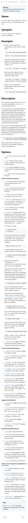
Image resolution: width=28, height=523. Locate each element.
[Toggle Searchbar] (6, 2)
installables (4, 465)
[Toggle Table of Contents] (1, 2)
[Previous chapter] (4, 517)
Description (8, 98)
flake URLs (7, 313)
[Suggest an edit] (26, 2)
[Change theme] (4, 2)
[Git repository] (24, 2)
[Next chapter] (23, 517)
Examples (7, 41)
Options (6, 152)
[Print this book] (22, 2)
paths (16, 221)
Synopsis (6, 29)
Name (5, 16)
